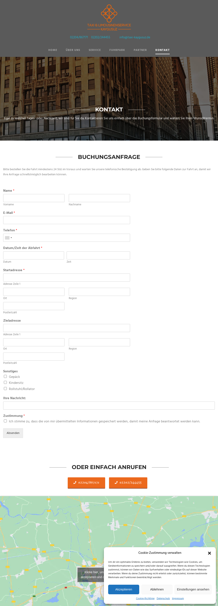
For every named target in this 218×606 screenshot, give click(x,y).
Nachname (75, 205)
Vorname (8, 205)
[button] (209, 553)
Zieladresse (12, 321)
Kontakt (162, 50)
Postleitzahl (10, 313)
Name (8, 191)
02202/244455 (100, 37)
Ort (5, 298)
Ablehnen (157, 589)
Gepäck (14, 377)
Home (52, 50)
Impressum (178, 598)
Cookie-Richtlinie (145, 598)
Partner (140, 50)
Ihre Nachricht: (14, 398)
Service (95, 50)
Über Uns (73, 50)
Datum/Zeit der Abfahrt (22, 248)
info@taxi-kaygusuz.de (134, 37)
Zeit (69, 262)
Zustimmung (14, 416)
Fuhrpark (117, 50)
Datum (7, 262)
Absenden (13, 433)
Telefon (10, 230)
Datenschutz (163, 598)
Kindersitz (16, 383)
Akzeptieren (123, 589)
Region (73, 298)
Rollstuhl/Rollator (22, 389)
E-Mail (9, 213)
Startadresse (14, 270)
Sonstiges (10, 371)
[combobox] (8, 238)
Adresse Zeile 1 (11, 284)
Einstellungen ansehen (193, 589)
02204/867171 (79, 37)
